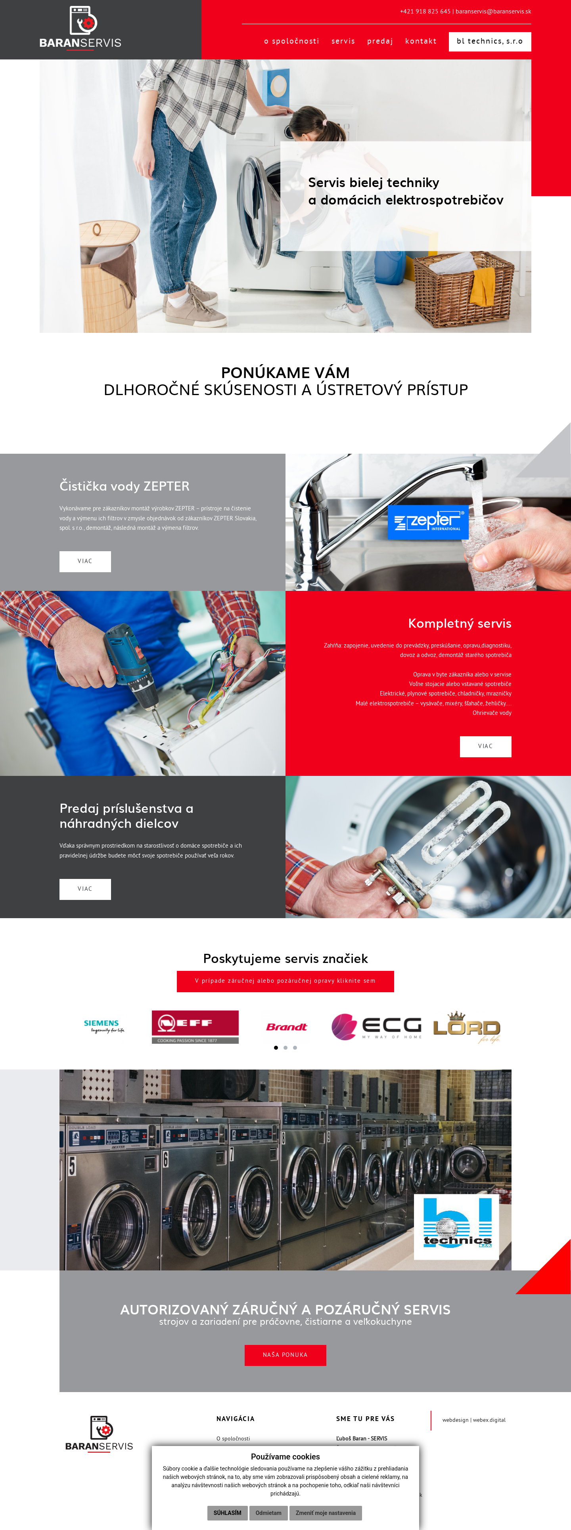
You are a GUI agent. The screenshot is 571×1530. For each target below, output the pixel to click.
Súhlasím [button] (227, 1513)
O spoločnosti (292, 42)
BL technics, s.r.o (490, 42)
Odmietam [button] (269, 1513)
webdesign (456, 1420)
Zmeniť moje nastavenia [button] (326, 1513)
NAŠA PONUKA (286, 1356)
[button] (276, 1048)
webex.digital (489, 1420)
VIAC (87, 562)
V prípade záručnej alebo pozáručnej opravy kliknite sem (285, 982)
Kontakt (421, 42)
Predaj (380, 42)
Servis (343, 42)
